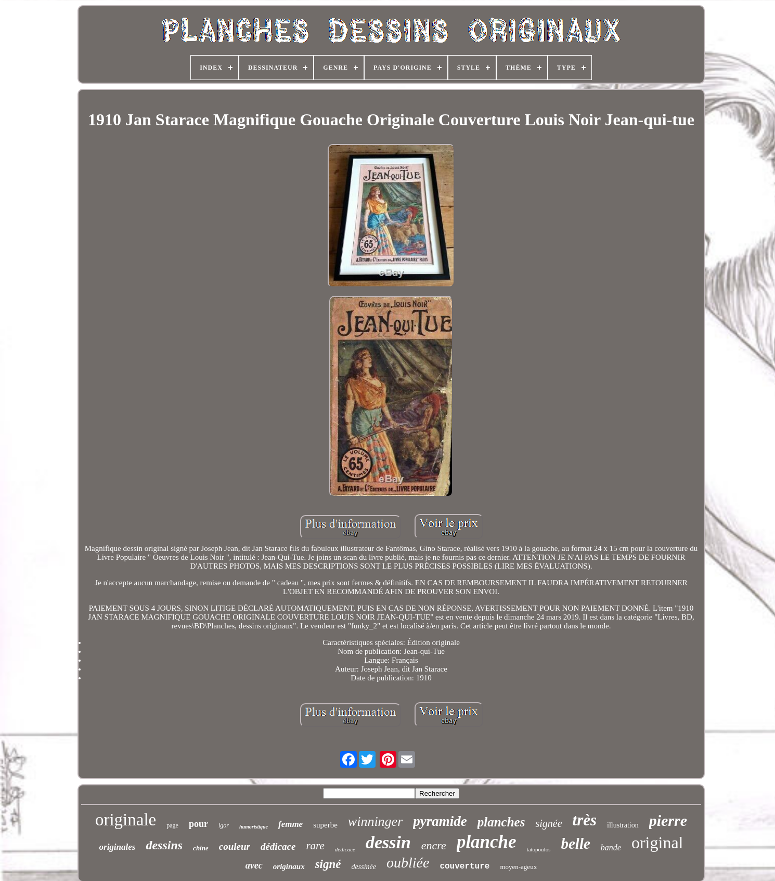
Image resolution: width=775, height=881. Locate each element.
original (657, 842)
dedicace (345, 849)
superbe (325, 825)
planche (486, 842)
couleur (234, 846)
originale (125, 819)
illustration (623, 825)
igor (223, 825)
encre (433, 845)
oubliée (407, 862)
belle (575, 843)
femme (290, 824)
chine (201, 848)
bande (611, 847)
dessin (388, 842)
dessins (164, 845)
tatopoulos (539, 849)
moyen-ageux (518, 867)
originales (117, 847)
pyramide (440, 821)
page (172, 825)
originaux (289, 866)
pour (198, 824)
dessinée (364, 867)
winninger (375, 821)
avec (254, 865)
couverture (464, 866)
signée (548, 823)
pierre (668, 820)
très (585, 820)
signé (328, 864)
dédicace (278, 846)
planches (501, 822)
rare (315, 845)
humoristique (253, 827)
